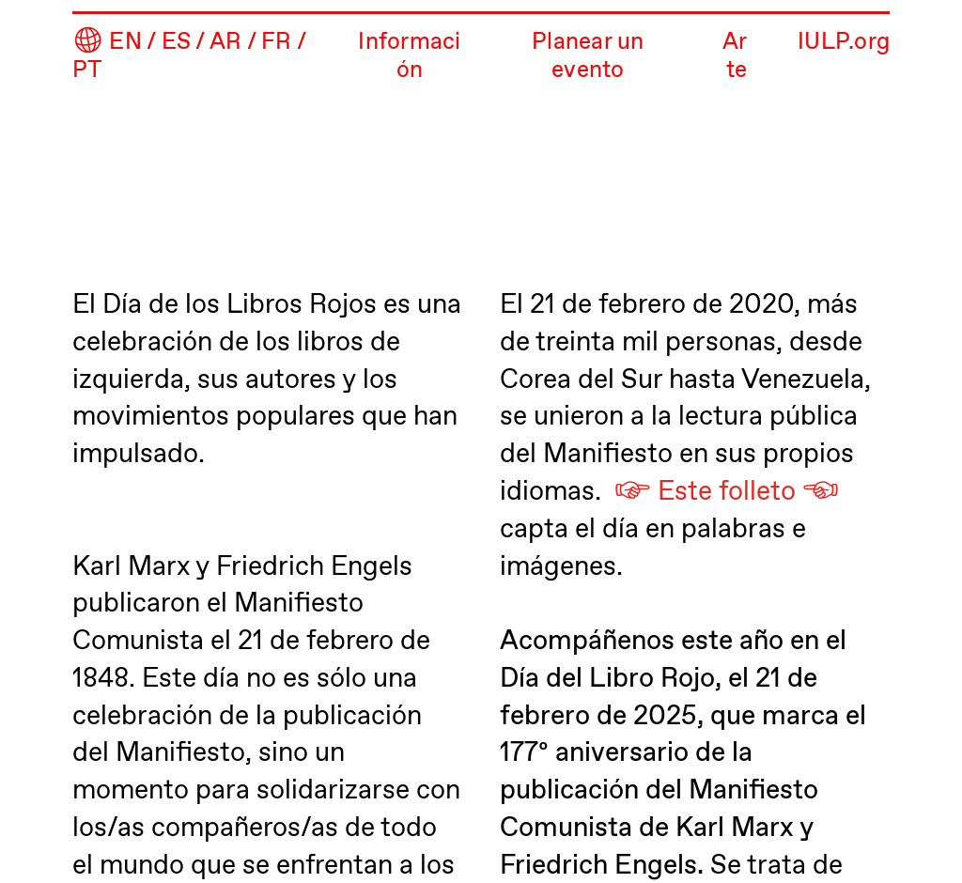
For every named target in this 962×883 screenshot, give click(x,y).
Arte (735, 56)
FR (276, 42)
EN (125, 42)
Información (409, 56)
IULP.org (844, 42)
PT (87, 70)
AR (225, 42)
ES (177, 42)
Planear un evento (588, 56)
